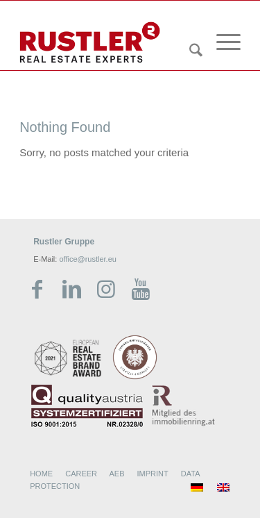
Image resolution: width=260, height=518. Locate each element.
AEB (116, 473)
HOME (41, 473)
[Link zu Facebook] (36, 289)
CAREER (81, 473)
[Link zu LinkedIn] (71, 289)
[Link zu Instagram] (106, 289)
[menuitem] (188, 36)
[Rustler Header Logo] (107, 42)
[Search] (188, 53)
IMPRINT (152, 473)
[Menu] (221, 42)
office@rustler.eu (87, 259)
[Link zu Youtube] (140, 289)
